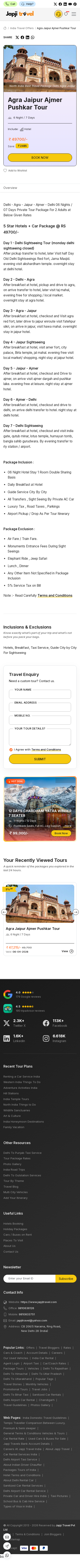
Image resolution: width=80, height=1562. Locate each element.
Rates (67, 1347)
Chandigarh (47, 1400)
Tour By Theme (13, 1180)
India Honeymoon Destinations (23, 1121)
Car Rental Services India (20, 1454)
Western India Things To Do (22, 1082)
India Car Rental (43, 1358)
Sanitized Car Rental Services (23, 1485)
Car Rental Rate (13, 1438)
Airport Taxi (31, 1363)
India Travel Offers (22, 28)
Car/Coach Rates (54, 1363)
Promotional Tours (15, 1389)
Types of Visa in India (17, 1506)
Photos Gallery (40, 1405)
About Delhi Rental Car (18, 1480)
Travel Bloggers (49, 1347)
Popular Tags (44, 1379)
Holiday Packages (15, 1229)
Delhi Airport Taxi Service (20, 1459)
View (67, 951)
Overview (10, 188)
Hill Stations (11, 1093)
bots (40, 779)
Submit (40, 759)
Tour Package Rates (17, 1158)
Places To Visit (13, 1240)
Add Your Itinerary (15, 1197)
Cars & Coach (12, 1352)
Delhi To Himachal (15, 1373)
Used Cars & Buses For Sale (47, 1438)
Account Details (37, 1352)
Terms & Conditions (27, 1534)
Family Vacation (13, 1127)
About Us (9, 1246)
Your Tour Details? (30, 728)
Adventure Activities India (20, 1087)
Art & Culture (12, 1115)
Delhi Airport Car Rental (19, 1400)
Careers (57, 1352)
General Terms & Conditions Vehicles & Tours (34, 1433)
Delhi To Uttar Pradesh (47, 1373)
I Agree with (37, 749)
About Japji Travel (57, 1449)
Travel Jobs (39, 1389)
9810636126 (26, 1308)
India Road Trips (14, 1169)
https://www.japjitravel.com (39, 1302)
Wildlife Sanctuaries (16, 1110)
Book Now (40, 157)
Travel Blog (10, 1186)
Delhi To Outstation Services (22, 1175)
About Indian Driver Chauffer (22, 1464)
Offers (30, 1347)
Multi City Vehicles (15, 1192)
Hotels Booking (13, 1223)
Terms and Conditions (55, 595)
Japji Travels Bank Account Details (26, 1443)
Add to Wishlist (15, 170)
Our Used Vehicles (15, 1358)
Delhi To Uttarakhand (17, 1379)
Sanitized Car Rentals (46, 1394)
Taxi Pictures (59, 1496)
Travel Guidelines (15, 1405)
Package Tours (13, 1368)
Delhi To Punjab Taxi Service (22, 1152)
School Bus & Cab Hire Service (24, 1501)
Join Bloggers (52, 1534)
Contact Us (10, 1251)
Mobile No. (23, 715)
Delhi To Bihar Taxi (15, 1394)
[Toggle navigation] (74, 14)
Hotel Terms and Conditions (22, 1475)
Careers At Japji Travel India (22, 1449)
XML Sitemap (11, 1539)
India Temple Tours (16, 1099)
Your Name (23, 689)
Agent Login (11, 1363)
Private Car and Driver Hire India (25, 1496)
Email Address (26, 702)
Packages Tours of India (19, 1469)
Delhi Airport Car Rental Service (24, 1491)
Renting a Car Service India (21, 1076)
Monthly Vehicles (37, 1384)
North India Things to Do (19, 1104)
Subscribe (66, 1278)
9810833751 (27, 1314)
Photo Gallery (12, 1164)
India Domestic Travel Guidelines (45, 1417)
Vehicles (33, 1368)
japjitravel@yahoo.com (32, 1320)
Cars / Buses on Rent (17, 1234)
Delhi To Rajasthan (55, 1368)
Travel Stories (12, 1384)
